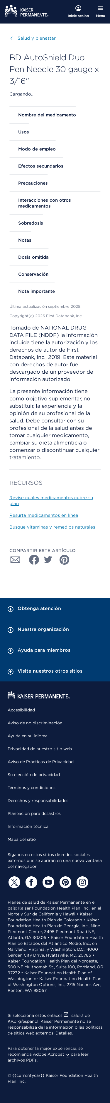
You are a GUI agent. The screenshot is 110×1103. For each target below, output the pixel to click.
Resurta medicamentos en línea (43, 515)
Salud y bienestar (37, 38)
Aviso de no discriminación (35, 723)
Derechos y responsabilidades (38, 800)
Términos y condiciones (31, 787)
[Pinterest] (64, 882)
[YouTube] (47, 882)
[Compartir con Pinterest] (64, 560)
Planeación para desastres (34, 813)
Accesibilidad (21, 710)
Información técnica (28, 826)
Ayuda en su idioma (28, 735)
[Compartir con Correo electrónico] (15, 560)
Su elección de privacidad (34, 774)
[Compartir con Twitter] (48, 560)
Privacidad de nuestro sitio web (40, 748)
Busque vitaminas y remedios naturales (52, 527)
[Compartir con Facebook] (32, 560)
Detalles (63, 1033)
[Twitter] (13, 882)
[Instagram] (81, 882)
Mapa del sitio (22, 839)
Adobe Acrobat (51, 1054)
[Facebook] (30, 882)
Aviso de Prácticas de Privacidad (41, 761)
